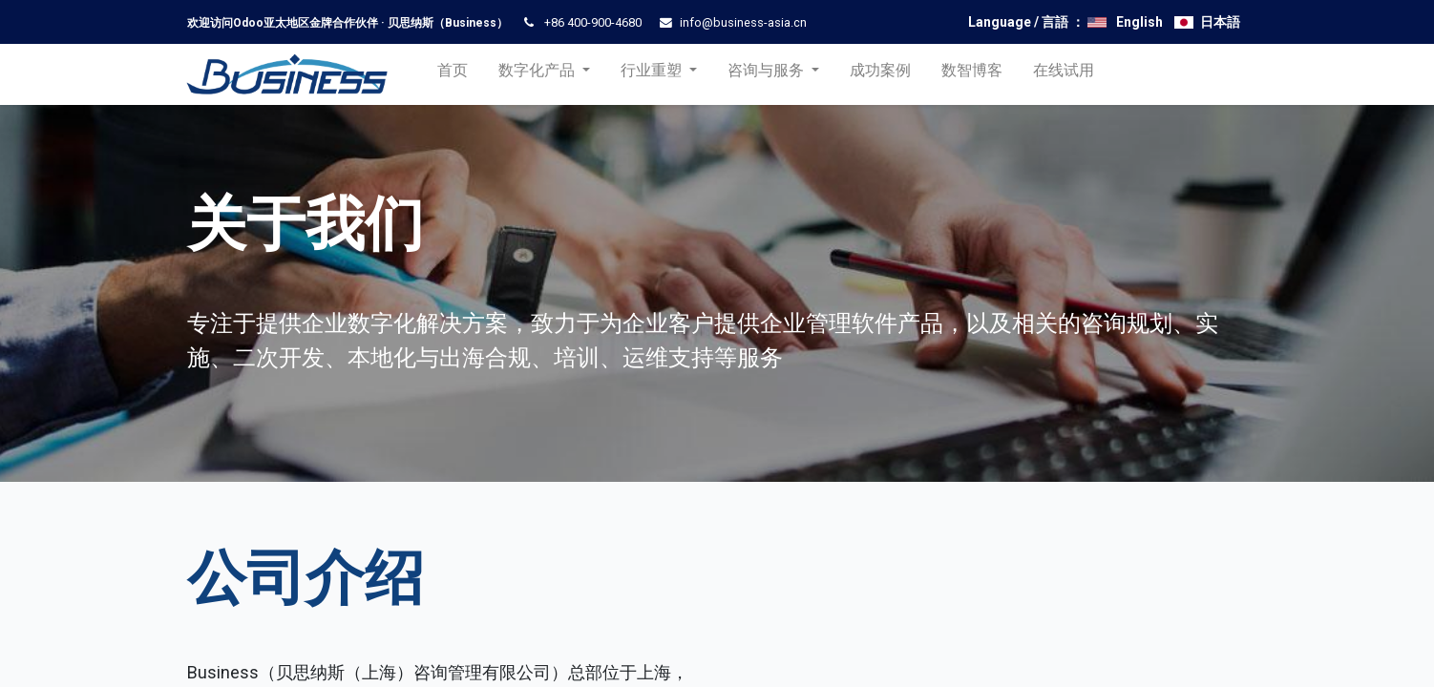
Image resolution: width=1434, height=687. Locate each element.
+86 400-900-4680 (593, 22)
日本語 (1220, 22)
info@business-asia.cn (743, 22)
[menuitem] (457, 74)
